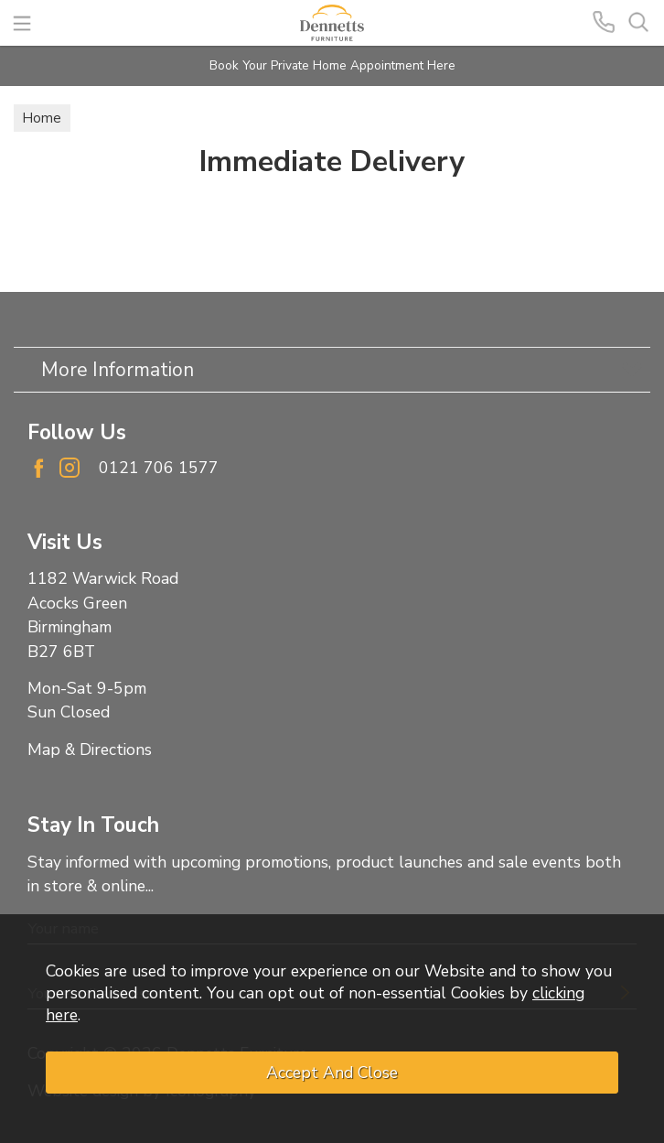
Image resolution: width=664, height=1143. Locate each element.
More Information (117, 370)
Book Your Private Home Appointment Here (332, 65)
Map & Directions (89, 749)
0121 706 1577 (159, 468)
